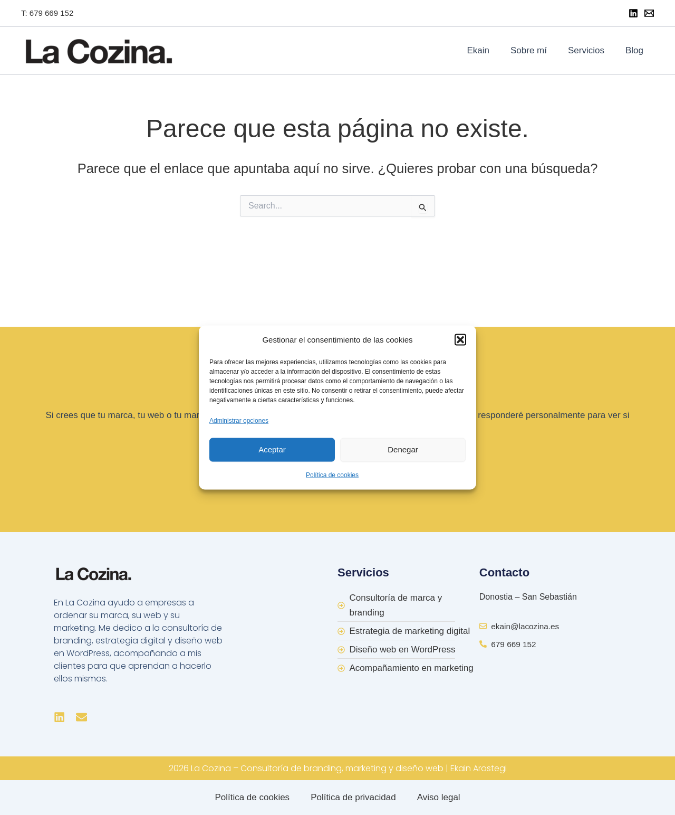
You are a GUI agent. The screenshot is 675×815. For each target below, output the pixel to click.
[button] (460, 340)
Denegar (403, 449)
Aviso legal (438, 797)
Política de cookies (332, 474)
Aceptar (272, 449)
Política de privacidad (353, 797)
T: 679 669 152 (47, 12)
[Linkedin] (633, 13)
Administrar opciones (238, 420)
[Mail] (649, 13)
